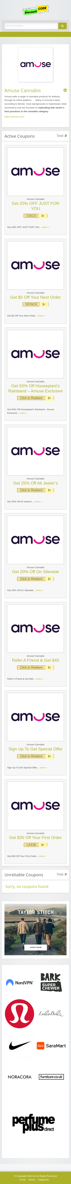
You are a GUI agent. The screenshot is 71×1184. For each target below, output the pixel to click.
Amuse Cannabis (36, 199)
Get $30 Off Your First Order (35, 837)
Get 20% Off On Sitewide (35, 571)
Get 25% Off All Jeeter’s (35, 483)
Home (22, 1179)
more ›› (46, 227)
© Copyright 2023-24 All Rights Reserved (35, 1176)
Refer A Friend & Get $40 (35, 660)
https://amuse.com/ (14, 116)
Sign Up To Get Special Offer (35, 749)
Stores (31, 1179)
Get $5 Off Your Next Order (35, 297)
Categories (43, 1179)
